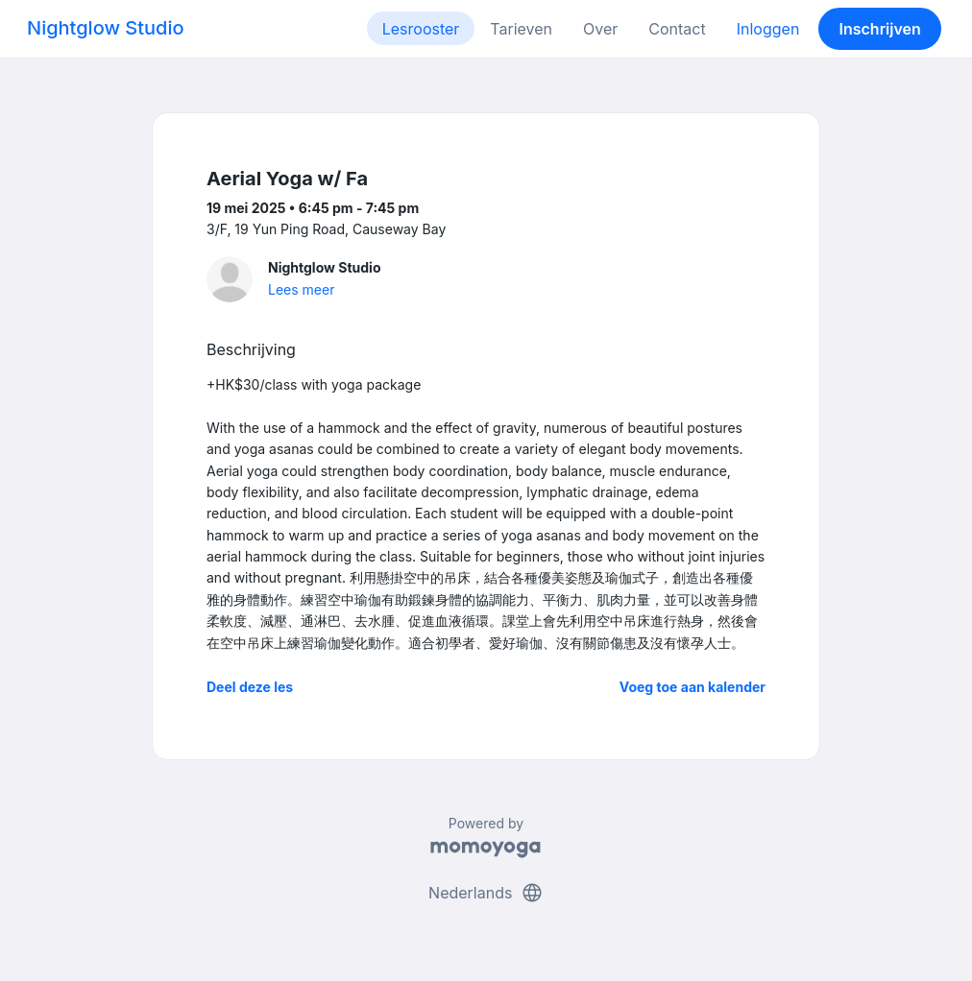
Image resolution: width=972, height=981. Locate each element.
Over (600, 28)
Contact (676, 28)
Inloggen (768, 28)
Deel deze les (250, 687)
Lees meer (301, 289)
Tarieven (521, 28)
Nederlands (486, 892)
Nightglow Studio (105, 27)
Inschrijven (880, 28)
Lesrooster (421, 28)
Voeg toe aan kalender (692, 687)
